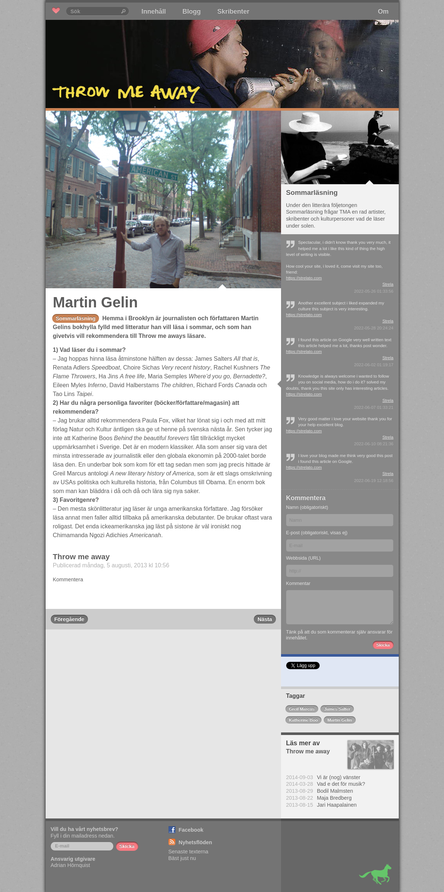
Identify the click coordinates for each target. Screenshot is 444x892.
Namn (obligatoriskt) (307, 507)
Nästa (264, 619)
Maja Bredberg (334, 798)
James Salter (337, 709)
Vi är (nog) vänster (338, 777)
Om (383, 11)
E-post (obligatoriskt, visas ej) (317, 532)
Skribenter (233, 11)
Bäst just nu (182, 858)
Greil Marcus (302, 709)
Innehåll (154, 11)
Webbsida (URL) (303, 558)
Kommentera (68, 579)
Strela (387, 284)
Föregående (69, 619)
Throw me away (81, 556)
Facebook (191, 830)
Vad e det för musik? (341, 784)
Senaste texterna (188, 851)
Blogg (191, 11)
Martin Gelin (339, 720)
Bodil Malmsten (335, 791)
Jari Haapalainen (337, 805)
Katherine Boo (303, 720)
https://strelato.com (304, 278)
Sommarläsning (76, 318)
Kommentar (298, 583)
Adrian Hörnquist (70, 865)
